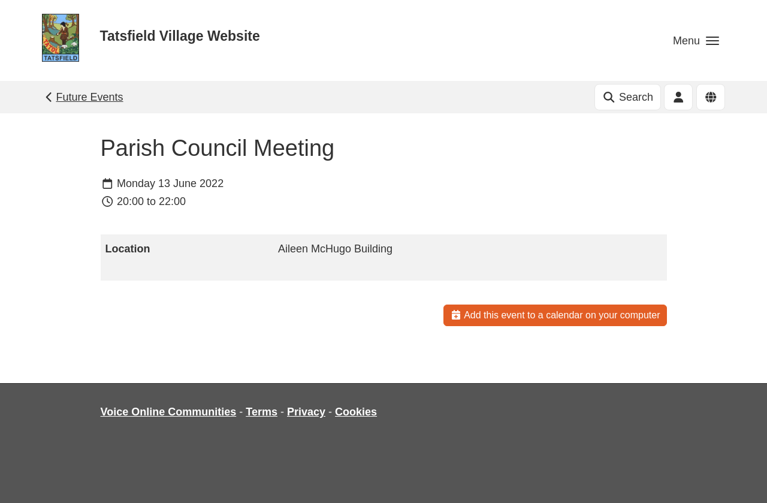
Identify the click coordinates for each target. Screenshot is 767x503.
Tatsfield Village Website (180, 36)
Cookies (356, 412)
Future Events (83, 97)
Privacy (306, 412)
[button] (696, 40)
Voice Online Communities (169, 412)
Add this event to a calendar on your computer (555, 315)
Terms (261, 412)
